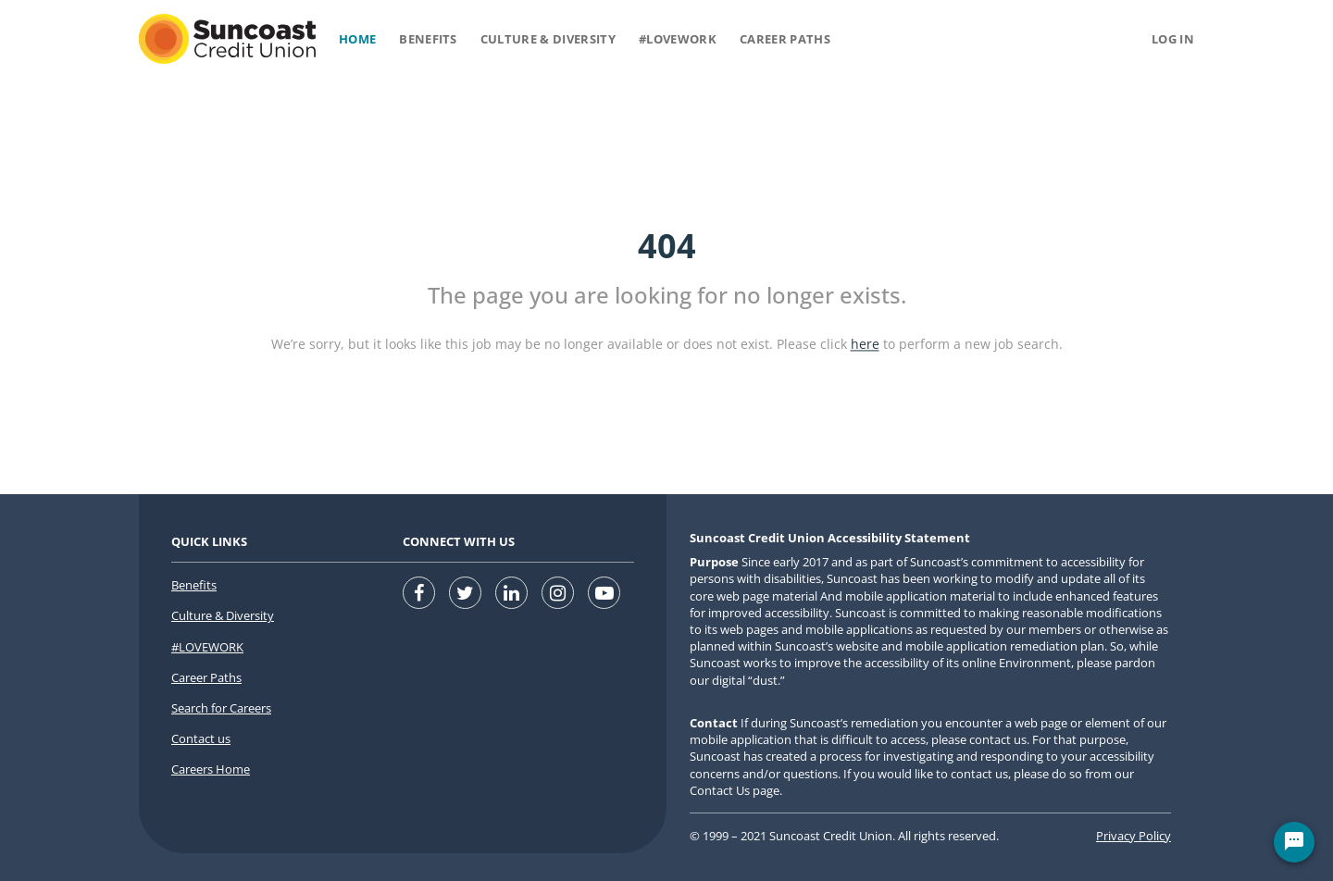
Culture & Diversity (548, 39)
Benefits (428, 39)
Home (357, 39)
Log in (1173, 39)
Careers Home (210, 769)
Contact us (200, 738)
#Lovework (677, 39)
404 (667, 245)
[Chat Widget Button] (1294, 842)
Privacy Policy (1133, 835)
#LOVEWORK (207, 647)
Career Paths (785, 39)
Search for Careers (221, 708)
